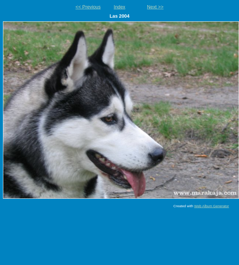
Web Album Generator (211, 206)
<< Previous (87, 7)
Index (119, 7)
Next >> (155, 7)
